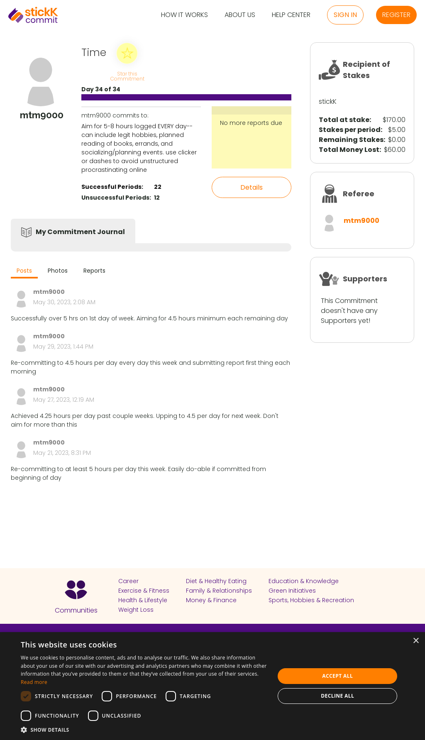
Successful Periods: (112, 187)
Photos (58, 270)
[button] (144, 729)
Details (251, 187)
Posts (24, 270)
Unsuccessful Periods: (116, 197)
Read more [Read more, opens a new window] (34, 682)
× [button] (416, 641)
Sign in (345, 15)
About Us (240, 15)
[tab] (24, 271)
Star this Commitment (127, 75)
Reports (94, 270)
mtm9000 (361, 220)
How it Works (184, 15)
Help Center (291, 15)
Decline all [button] (337, 695)
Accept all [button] (337, 675)
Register (396, 15)
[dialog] (212, 686)
